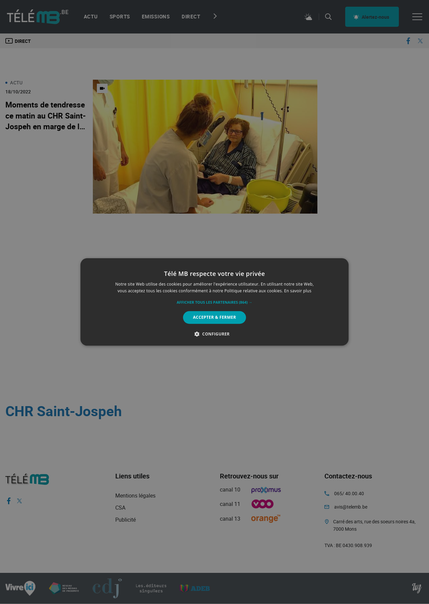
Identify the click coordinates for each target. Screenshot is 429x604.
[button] (214, 302)
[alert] (214, 302)
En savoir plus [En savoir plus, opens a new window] (297, 291)
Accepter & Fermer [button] (214, 317)
